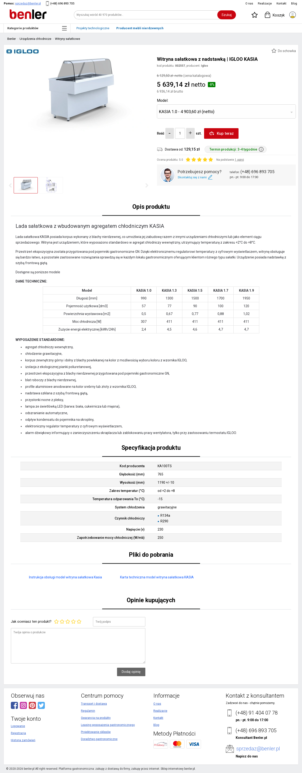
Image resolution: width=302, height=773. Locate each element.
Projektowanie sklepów (96, 732)
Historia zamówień (23, 740)
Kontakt (281, 3)
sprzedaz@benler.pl (28, 3)
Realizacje (265, 3)
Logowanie (18, 726)
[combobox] (226, 111)
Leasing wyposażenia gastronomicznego (108, 725)
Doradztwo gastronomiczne (99, 739)
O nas (249, 3)
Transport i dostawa (94, 703)
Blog (294, 3)
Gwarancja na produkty (96, 718)
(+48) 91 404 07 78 (256, 713)
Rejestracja (18, 733)
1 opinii (239, 159)
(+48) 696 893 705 (62, 3)
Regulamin (88, 710)
